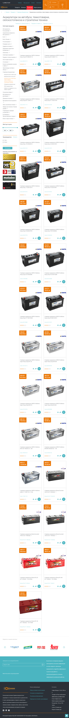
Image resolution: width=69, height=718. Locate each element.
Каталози (23, 7)
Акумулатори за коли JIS (9, 76)
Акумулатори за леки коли (10, 74)
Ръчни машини (6, 41)
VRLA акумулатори (8, 86)
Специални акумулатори (9, 84)
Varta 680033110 (23, 61)
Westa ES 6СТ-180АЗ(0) (25, 539)
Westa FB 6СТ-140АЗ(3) (25, 626)
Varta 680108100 (48, 365)
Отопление (5, 62)
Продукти (17, 7)
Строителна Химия (7, 92)
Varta (5, 140)
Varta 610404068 (48, 235)
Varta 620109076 (48, 191)
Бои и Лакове (6, 39)
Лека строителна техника (9, 104)
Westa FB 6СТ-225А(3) (25, 583)
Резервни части (7, 44)
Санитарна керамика (8, 55)
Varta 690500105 (48, 452)
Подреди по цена (47, 23)
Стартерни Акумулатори (22, 12)
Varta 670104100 (23, 409)
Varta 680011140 (48, 61)
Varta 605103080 (48, 278)
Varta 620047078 (23, 235)
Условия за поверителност (36, 693)
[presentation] (11, 670)
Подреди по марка (35, 23)
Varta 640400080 (48, 409)
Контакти (39, 2)
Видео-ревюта (37, 7)
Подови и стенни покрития (9, 57)
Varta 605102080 (23, 322)
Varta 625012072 (23, 191)
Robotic (35, 715)
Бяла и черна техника (8, 118)
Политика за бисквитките (36, 696)
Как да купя (27, 2)
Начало (20, 2)
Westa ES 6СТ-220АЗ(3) (50, 496)
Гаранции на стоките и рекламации (39, 699)
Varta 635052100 (23, 148)
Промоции (29, 7)
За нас (33, 2)
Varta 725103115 (23, 365)
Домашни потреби (7, 98)
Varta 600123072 (48, 322)
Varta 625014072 (48, 148)
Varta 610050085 (23, 278)
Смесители (5, 52)
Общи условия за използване (37, 690)
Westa (5, 142)
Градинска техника (7, 46)
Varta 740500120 (23, 452)
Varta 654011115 (23, 104)
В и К (4, 37)
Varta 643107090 (48, 104)
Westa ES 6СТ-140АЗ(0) (50, 539)
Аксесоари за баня (7, 59)
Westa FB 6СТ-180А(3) (49, 583)
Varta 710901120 (23, 496)
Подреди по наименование (22, 23)
